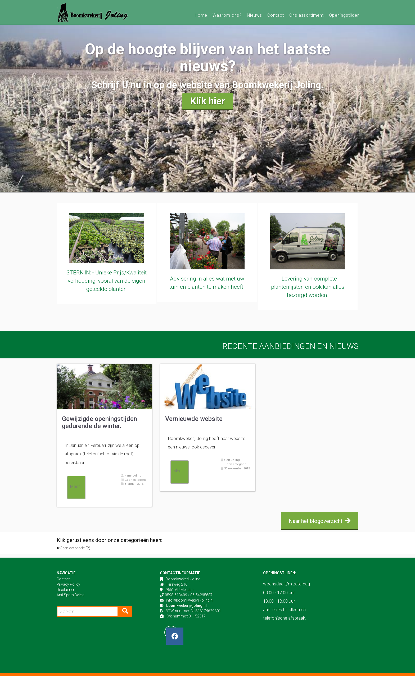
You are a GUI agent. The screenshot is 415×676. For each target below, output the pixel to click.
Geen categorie (135, 480)
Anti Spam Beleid (70, 595)
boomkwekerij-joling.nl (186, 605)
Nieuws (254, 15)
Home (201, 15)
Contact (275, 15)
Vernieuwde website (194, 418)
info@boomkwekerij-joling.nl (189, 600)
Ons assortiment (306, 15)
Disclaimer (65, 590)
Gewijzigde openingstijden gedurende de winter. (99, 422)
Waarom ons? (227, 15)
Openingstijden (344, 15)
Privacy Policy (68, 584)
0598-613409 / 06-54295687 (189, 595)
